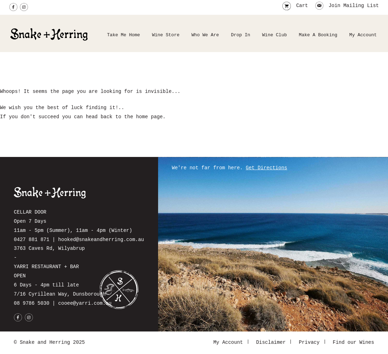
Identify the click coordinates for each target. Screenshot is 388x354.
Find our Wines (353, 342)
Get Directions (266, 168)
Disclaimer (271, 342)
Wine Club (274, 35)
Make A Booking (318, 35)
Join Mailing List (347, 6)
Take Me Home (123, 35)
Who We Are (205, 35)
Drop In (240, 35)
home (142, 117)
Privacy (309, 342)
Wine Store (166, 35)
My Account (363, 35)
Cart (302, 6)
